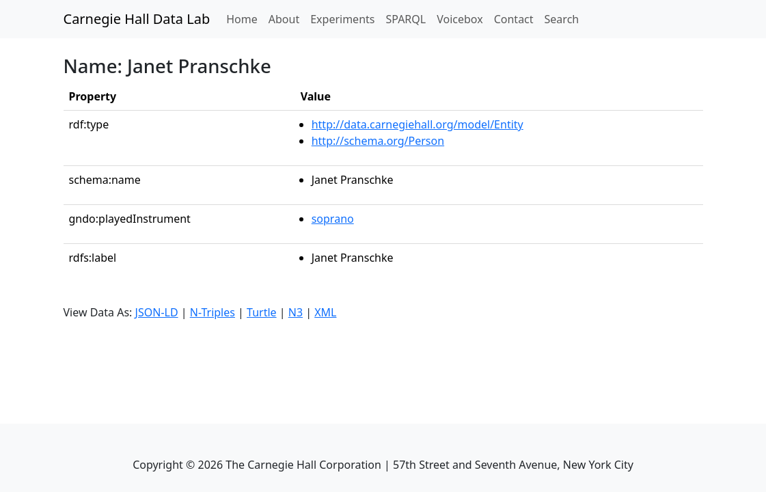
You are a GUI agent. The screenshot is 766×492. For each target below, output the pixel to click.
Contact (514, 19)
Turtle (262, 312)
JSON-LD (156, 312)
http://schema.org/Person (378, 140)
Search (562, 19)
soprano (333, 218)
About (284, 19)
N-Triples (212, 312)
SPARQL (405, 19)
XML (325, 312)
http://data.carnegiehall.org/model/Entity (417, 124)
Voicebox (459, 19)
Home (244, 18)
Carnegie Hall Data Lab (137, 19)
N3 (295, 312)
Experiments (342, 19)
